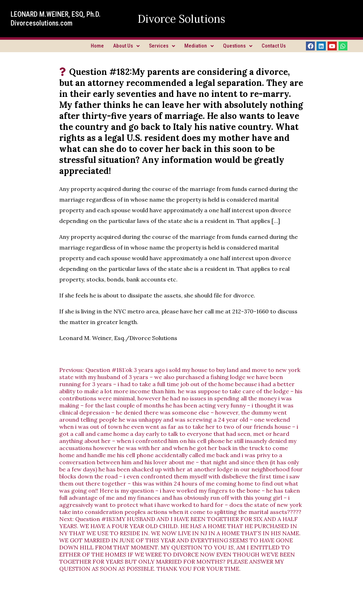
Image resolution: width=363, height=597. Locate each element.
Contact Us (274, 46)
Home (97, 46)
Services (162, 46)
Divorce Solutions (181, 19)
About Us (126, 46)
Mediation (199, 46)
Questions (237, 46)
